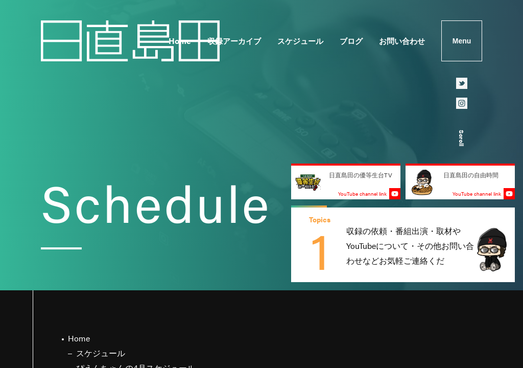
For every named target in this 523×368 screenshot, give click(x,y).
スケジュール (300, 40)
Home (180, 41)
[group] (403, 245)
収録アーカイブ (234, 40)
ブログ (351, 40)
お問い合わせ (402, 40)
